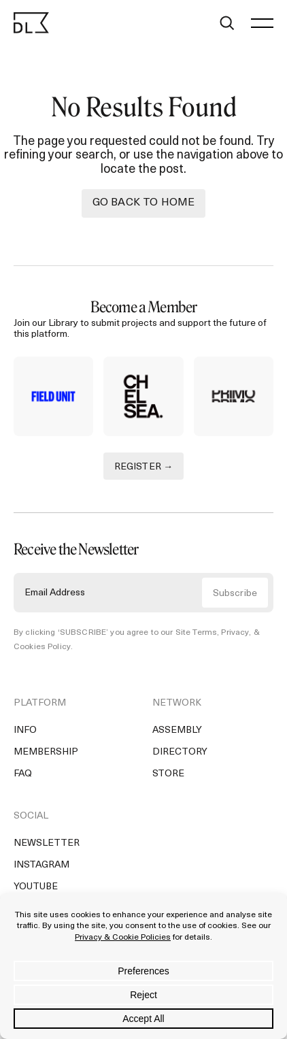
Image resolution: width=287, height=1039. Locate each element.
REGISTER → (143, 467)
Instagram (41, 865)
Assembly (177, 730)
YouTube (36, 887)
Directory (179, 752)
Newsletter (47, 843)
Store (168, 774)
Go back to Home (143, 202)
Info (25, 730)
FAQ (23, 774)
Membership (46, 752)
